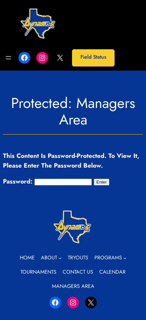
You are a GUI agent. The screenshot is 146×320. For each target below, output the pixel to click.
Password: (47, 181)
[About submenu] (60, 257)
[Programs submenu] (125, 257)
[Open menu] (8, 58)
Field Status (93, 57)
